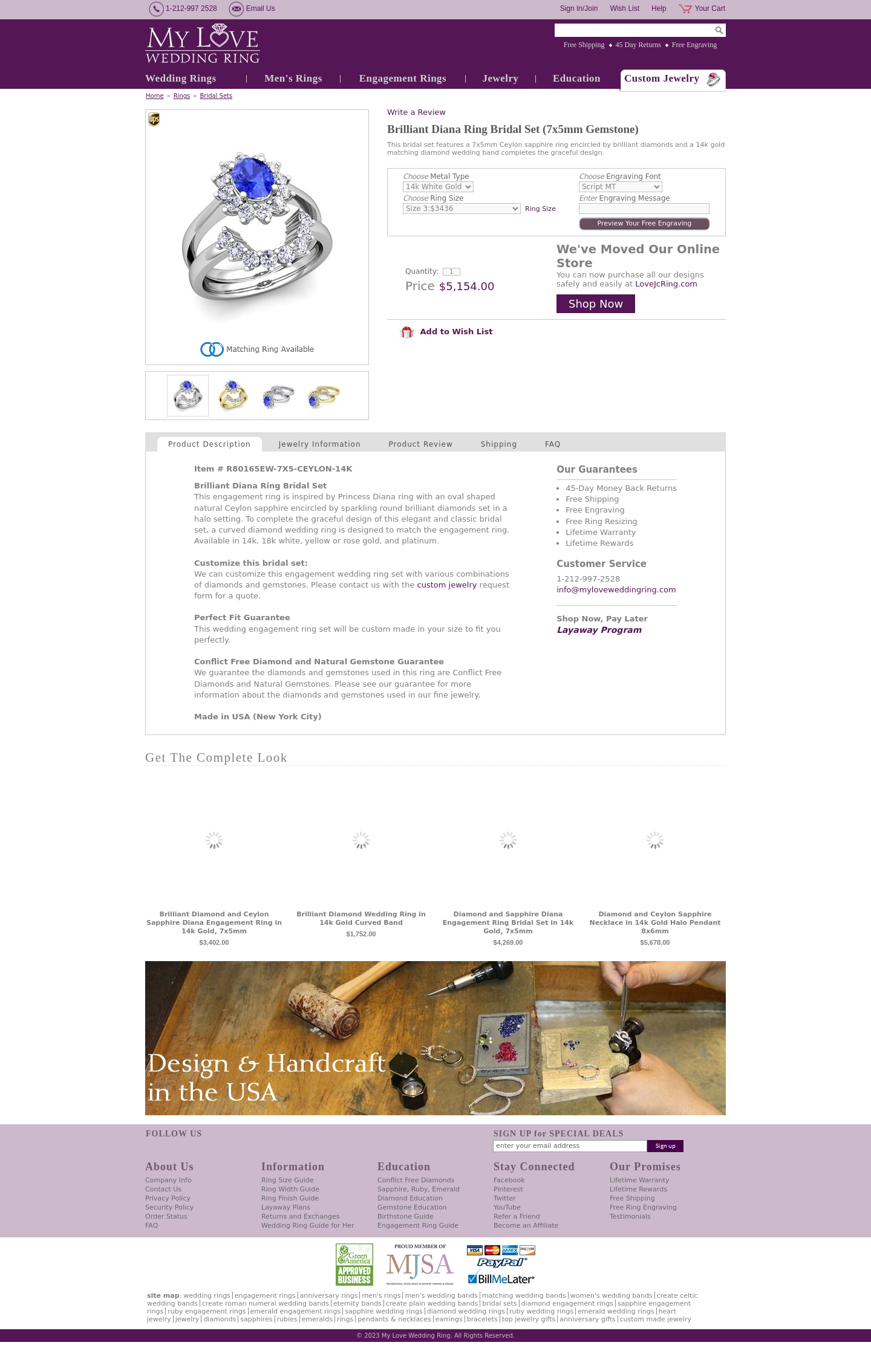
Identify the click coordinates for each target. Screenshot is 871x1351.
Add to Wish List (445, 331)
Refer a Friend (517, 1216)
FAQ (553, 444)
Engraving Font (620, 176)
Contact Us (163, 1189)
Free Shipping (584, 44)
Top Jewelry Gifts (528, 1319)
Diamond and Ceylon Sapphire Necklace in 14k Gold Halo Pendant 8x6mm (655, 922)
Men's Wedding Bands (441, 1296)
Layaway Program (598, 630)
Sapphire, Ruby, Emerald (418, 1189)
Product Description (209, 444)
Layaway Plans (285, 1207)
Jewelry (500, 78)
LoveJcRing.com (666, 283)
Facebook (509, 1180)
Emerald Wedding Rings (616, 1311)
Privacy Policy (168, 1198)
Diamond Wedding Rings (466, 1311)
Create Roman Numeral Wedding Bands (265, 1303)
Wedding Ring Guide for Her (307, 1226)
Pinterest (508, 1189)
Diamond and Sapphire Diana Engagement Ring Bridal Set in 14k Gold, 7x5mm (508, 922)
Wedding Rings (181, 78)
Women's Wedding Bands (611, 1296)
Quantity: (422, 271)
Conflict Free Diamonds (415, 1180)
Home (155, 95)
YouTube (507, 1207)
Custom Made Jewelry (655, 1319)
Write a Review (416, 112)
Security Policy (169, 1207)
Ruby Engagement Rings (207, 1311)
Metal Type (436, 176)
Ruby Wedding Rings (541, 1311)
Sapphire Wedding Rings (384, 1311)
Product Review (421, 444)
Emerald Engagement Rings (295, 1311)
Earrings (449, 1319)
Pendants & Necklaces (394, 1319)
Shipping (499, 444)
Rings (182, 95)
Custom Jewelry (662, 78)
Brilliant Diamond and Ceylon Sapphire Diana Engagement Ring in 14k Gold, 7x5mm (214, 922)
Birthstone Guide (405, 1216)
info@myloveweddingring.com (616, 589)
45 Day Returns (638, 44)
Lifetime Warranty (639, 1180)
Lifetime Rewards (638, 1189)
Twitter (505, 1198)
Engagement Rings (402, 78)
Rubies (287, 1319)
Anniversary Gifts (587, 1319)
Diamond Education (410, 1198)
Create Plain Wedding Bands (432, 1303)
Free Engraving (694, 44)
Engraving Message (624, 198)
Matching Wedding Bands (524, 1296)
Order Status (166, 1216)
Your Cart (710, 8)
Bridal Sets (216, 95)
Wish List (624, 8)
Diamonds (219, 1319)
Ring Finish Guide (290, 1198)
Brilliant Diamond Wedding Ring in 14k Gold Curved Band (361, 918)
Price (420, 286)
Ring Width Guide (290, 1189)
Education (577, 78)
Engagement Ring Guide (417, 1226)
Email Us (260, 8)
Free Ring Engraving (643, 1207)
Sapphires (256, 1319)
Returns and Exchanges (300, 1216)
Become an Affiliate (526, 1226)
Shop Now (596, 303)
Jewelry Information (320, 444)
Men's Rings (293, 78)
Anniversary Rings (329, 1296)
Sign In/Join (579, 8)
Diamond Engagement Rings (567, 1303)
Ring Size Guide (287, 1180)
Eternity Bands (357, 1303)
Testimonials (630, 1216)
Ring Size (433, 198)
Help (659, 8)
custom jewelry (447, 584)
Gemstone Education (412, 1207)
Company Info (168, 1180)
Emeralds (317, 1319)
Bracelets (482, 1319)
